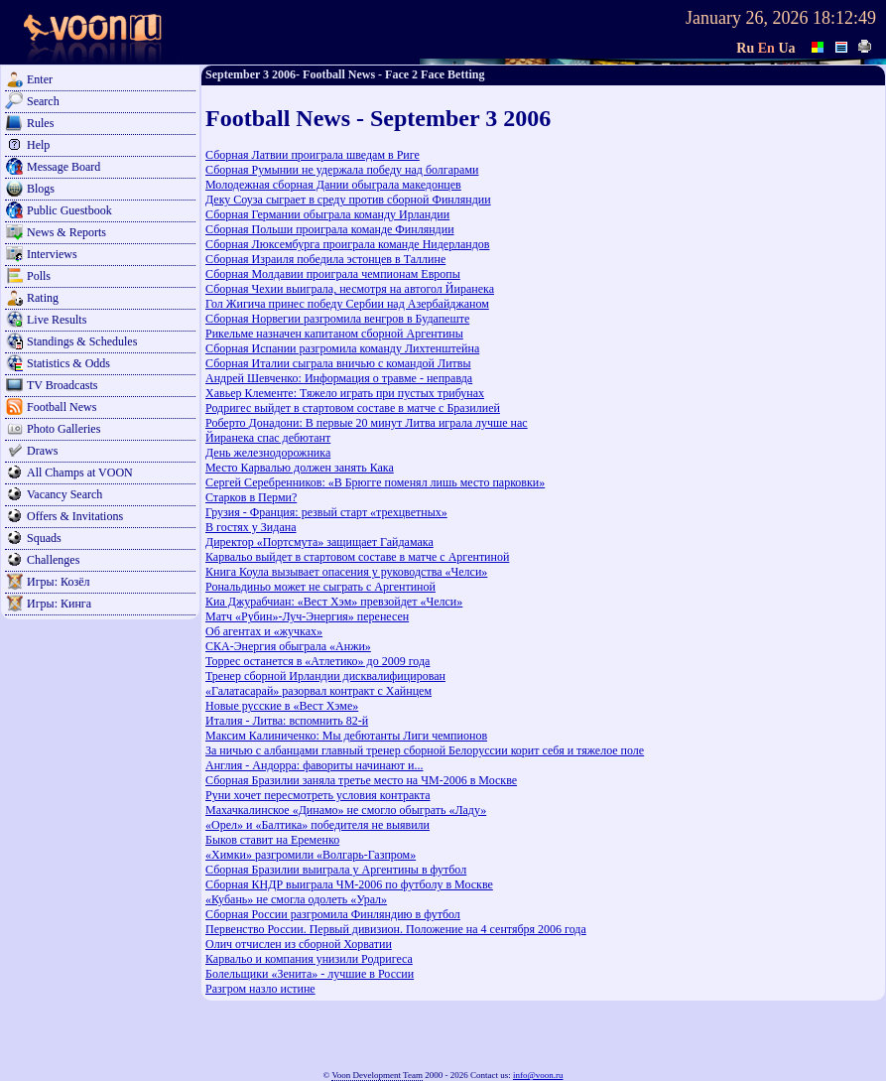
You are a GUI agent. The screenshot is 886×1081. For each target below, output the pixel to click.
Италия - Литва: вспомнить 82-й (286, 721)
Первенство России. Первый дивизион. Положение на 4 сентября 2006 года (395, 929)
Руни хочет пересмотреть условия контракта (318, 795)
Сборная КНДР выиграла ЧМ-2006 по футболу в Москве (349, 884)
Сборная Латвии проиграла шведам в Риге (312, 155)
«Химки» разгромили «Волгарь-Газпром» (310, 855)
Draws (42, 451)
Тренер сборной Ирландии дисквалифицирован (325, 676)
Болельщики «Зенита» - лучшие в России (309, 974)
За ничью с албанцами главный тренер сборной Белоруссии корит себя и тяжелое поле (424, 750)
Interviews (52, 254)
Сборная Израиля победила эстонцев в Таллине (325, 259)
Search (43, 101)
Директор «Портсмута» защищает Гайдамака (319, 542)
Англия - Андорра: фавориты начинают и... (314, 765)
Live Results (56, 320)
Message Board (63, 167)
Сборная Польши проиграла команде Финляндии (329, 229)
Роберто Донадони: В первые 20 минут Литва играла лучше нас (366, 423)
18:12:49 (844, 18)
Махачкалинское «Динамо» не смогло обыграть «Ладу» (345, 810)
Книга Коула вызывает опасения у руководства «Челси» (346, 572)
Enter (40, 79)
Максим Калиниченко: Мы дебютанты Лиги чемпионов (346, 736)
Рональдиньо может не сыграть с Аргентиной (320, 587)
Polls (39, 276)
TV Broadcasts (62, 385)
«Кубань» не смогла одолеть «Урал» (296, 899)
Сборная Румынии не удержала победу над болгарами (341, 170)
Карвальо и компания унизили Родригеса (309, 959)
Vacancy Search (64, 494)
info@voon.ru (538, 1075)
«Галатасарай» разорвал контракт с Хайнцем (318, 691)
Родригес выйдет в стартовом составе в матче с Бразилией (352, 408)
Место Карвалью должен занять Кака (299, 467)
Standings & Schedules (82, 341)
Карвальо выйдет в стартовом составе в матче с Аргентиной (357, 557)
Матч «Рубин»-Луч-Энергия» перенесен (307, 616)
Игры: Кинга (59, 603)
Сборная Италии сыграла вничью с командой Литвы (338, 363)
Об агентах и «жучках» (263, 631)
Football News (61, 407)
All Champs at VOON (80, 472)
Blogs (41, 189)
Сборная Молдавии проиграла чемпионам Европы (332, 274)
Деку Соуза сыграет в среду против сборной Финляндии (348, 199)
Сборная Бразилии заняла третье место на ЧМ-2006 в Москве (361, 780)
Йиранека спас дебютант (267, 438)
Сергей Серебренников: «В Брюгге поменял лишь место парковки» (375, 482)
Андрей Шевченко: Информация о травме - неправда (338, 378)
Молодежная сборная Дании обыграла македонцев (333, 185)
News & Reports (66, 232)
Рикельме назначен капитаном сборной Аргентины (334, 333)
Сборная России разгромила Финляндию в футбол (332, 914)
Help (38, 145)
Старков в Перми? (251, 497)
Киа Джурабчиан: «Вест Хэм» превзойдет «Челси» (333, 601)
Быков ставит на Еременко (272, 840)
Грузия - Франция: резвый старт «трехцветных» (326, 512)
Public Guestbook (69, 210)
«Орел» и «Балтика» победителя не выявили (317, 825)
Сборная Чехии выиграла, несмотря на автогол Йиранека (349, 289)
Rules (40, 123)
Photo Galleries (63, 429)
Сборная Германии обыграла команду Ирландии (327, 214)
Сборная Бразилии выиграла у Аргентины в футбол (335, 870)
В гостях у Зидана (250, 527)
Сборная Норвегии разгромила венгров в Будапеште (337, 319)
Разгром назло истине (260, 989)
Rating (43, 298)
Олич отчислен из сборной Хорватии (298, 944)
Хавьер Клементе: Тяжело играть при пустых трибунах (344, 393)
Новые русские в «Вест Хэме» (281, 706)
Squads (44, 538)
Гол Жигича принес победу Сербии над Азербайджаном (347, 304)
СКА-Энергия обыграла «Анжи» (288, 646)
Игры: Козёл (58, 582)
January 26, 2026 (747, 18)
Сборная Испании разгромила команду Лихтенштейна (342, 348)
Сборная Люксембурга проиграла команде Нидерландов (347, 244)
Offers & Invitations (75, 516)
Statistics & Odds (68, 363)
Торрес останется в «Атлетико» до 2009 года (317, 661)
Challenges (53, 560)
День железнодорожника (267, 453)
